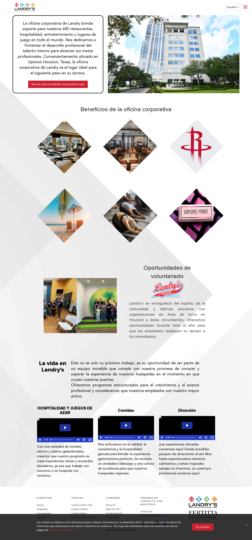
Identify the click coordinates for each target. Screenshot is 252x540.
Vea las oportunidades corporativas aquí (58, 84)
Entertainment (44, 513)
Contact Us (146, 511)
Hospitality (42, 509)
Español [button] (233, 7)
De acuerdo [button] (202, 526)
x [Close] (246, 524)
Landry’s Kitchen (79, 509)
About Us (111, 505)
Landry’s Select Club (81, 505)
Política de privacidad (61, 529)
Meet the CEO (113, 509)
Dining (40, 505)
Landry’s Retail (78, 513)
